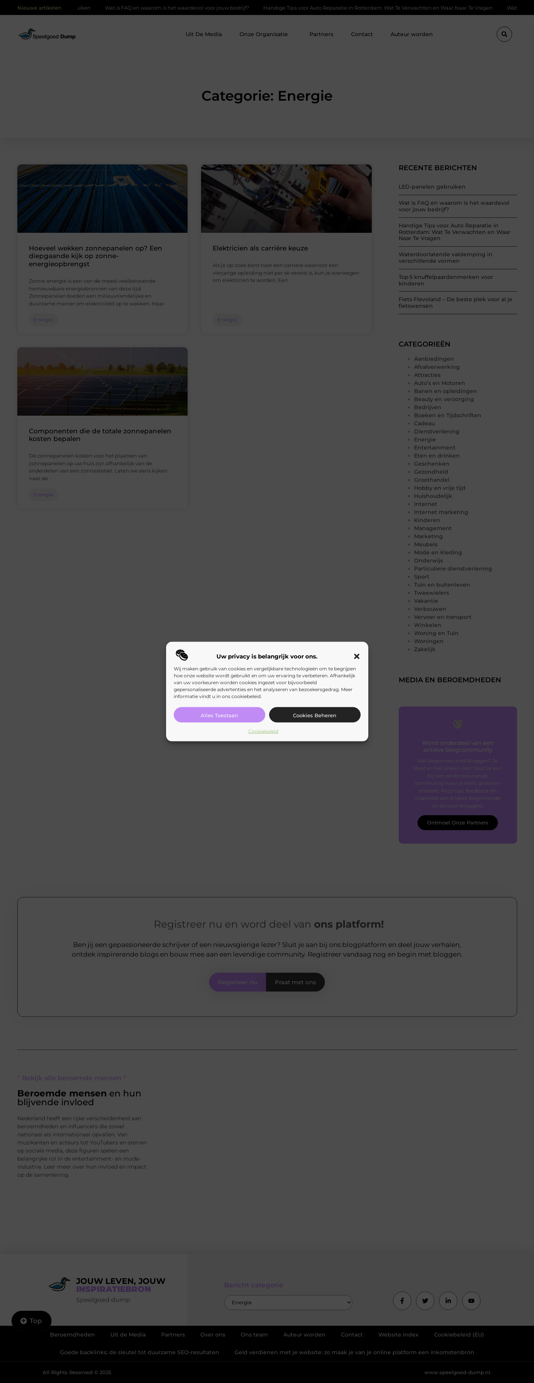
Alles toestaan (219, 715)
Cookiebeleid (263, 731)
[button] (357, 656)
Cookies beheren (314, 715)
